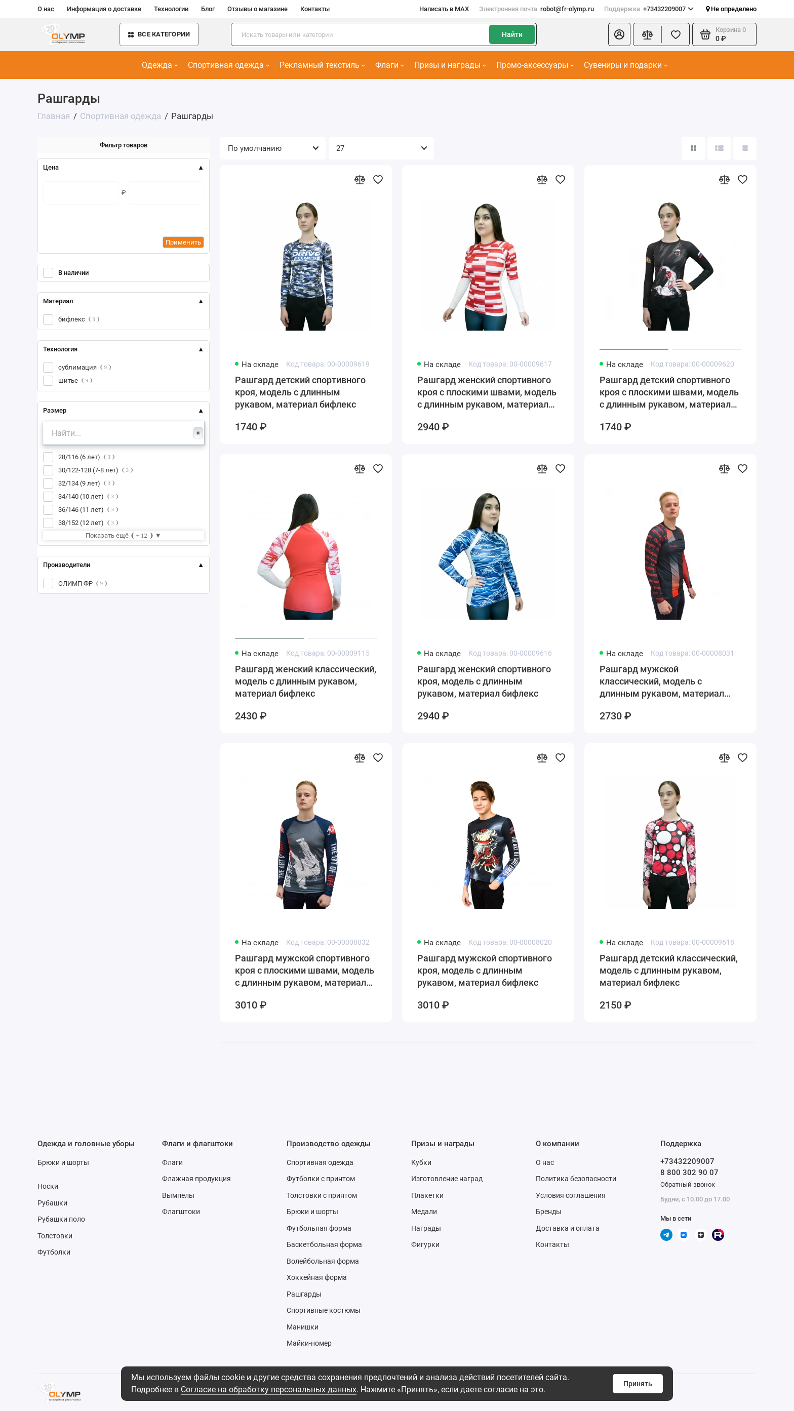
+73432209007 (649, 9)
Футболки (53, 1252)
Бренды (549, 1211)
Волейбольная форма (323, 1261)
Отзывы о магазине (257, 9)
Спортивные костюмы (324, 1310)
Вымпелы (178, 1195)
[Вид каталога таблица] (745, 148)
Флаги (389, 65)
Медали (424, 1211)
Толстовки (54, 1236)
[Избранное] (675, 34)
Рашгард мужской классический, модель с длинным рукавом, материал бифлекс (662, 682)
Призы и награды (450, 65)
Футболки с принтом (321, 1179)
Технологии (171, 9)
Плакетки (427, 1195)
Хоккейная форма (317, 1277)
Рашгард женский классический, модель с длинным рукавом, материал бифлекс (305, 681)
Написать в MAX (444, 9)
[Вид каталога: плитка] (693, 148)
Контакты (315, 9)
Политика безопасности (576, 1179)
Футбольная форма (319, 1228)
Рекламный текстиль (322, 65)
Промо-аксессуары (535, 65)
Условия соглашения (571, 1195)
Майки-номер (309, 1343)
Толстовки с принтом (322, 1195)
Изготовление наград (447, 1179)
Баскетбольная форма (324, 1244)
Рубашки (52, 1203)
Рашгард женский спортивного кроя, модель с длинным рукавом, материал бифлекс (484, 681)
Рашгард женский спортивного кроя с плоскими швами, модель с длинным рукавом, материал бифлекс (487, 393)
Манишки (303, 1327)
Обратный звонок (687, 1184)
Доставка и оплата (568, 1228)
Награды (426, 1228)
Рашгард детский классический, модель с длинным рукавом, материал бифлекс (669, 970)
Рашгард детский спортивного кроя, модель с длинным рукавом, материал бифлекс (300, 392)
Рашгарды (304, 1294)
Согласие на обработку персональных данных (268, 1389)
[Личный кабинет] (619, 34)
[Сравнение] (647, 34)
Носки (47, 1186)
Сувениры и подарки (625, 65)
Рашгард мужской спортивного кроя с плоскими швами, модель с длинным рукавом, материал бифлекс (304, 971)
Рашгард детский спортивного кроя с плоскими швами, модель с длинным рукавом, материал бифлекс (669, 393)
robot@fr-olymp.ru (536, 9)
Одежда (160, 65)
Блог (208, 9)
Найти (512, 34)
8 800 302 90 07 (689, 1172)
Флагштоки (181, 1211)
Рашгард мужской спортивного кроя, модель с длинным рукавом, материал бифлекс (484, 970)
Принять (637, 1384)
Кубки (421, 1162)
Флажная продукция (196, 1179)
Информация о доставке (104, 9)
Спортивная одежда (228, 65)
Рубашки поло (61, 1219)
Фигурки (425, 1244)
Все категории (159, 34)
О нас (45, 9)
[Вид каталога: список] (719, 148)
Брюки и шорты (63, 1162)
